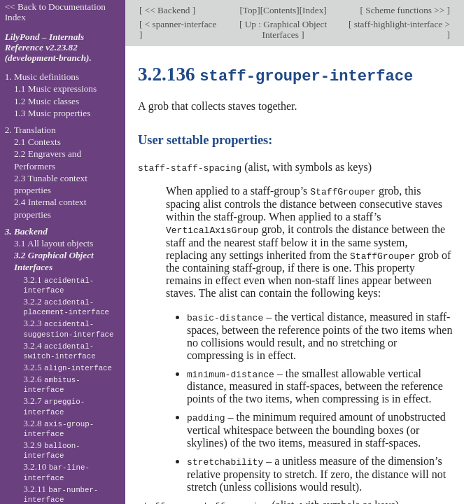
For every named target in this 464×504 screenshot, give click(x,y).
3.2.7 (54, 406)
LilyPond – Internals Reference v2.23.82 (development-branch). (48, 47)
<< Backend (167, 10)
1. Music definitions (42, 76)
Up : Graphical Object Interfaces (284, 29)
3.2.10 (56, 471)
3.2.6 (51, 384)
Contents (279, 10)
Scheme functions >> (405, 10)
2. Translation (30, 130)
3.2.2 (66, 306)
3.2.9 (51, 450)
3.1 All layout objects (53, 243)
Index (312, 10)
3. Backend (26, 231)
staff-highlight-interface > (400, 24)
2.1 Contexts (37, 141)
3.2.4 (59, 350)
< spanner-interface (179, 24)
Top (250, 10)
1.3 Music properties (52, 113)
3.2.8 (58, 428)
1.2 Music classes (46, 101)
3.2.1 (58, 284)
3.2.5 (67, 367)
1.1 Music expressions (55, 88)
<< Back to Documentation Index (55, 11)
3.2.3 (68, 328)
